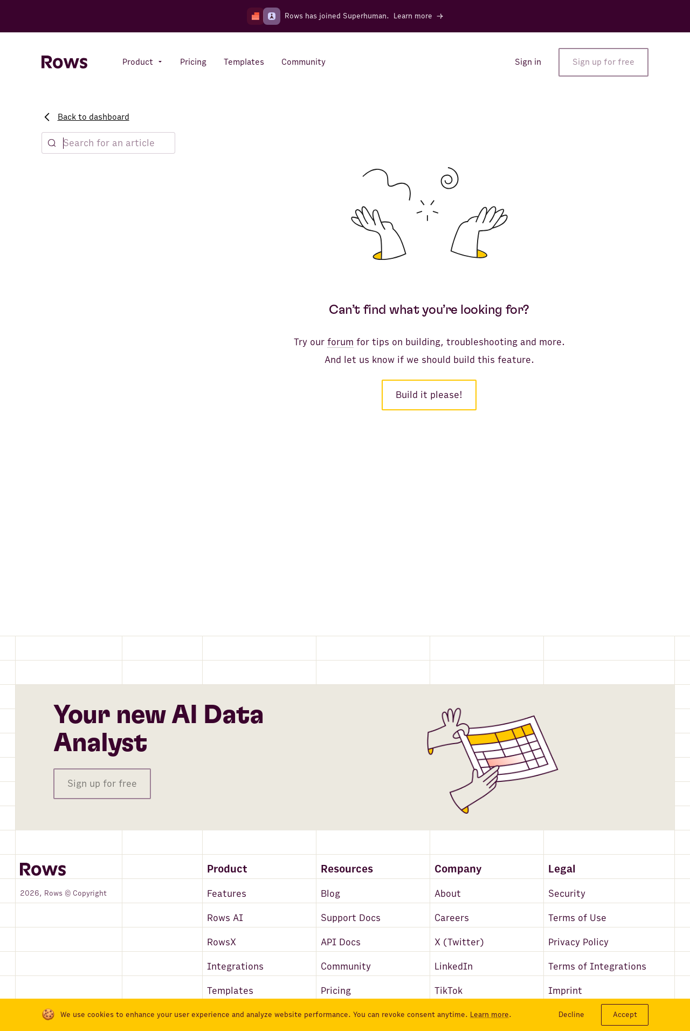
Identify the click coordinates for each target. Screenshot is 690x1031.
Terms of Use (577, 918)
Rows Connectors (84, 483)
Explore (64, 172)
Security (566, 893)
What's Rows (75, 221)
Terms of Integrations (597, 966)
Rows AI (225, 918)
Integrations (235, 966)
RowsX (221, 942)
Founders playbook (86, 393)
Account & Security (87, 552)
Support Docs (351, 918)
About (447, 893)
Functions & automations (99, 442)
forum (340, 342)
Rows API (68, 503)
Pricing (336, 990)
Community (346, 966)
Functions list (76, 282)
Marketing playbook (87, 373)
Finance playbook (83, 352)
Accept (625, 1014)
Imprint (565, 990)
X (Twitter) (459, 942)
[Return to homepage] (64, 62)
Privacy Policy (578, 942)
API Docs (341, 942)
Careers (451, 918)
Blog (330, 893)
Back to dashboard (86, 117)
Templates (230, 990)
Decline (571, 1014)
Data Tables (72, 242)
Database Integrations (94, 462)
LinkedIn (453, 966)
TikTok (448, 990)
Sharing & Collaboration (95, 262)
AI (54, 332)
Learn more (489, 1015)
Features (226, 893)
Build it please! (429, 395)
